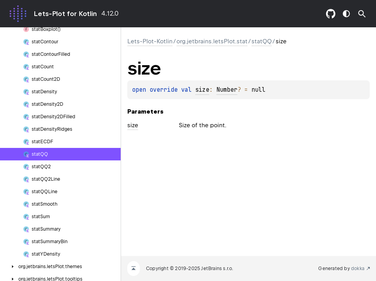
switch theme (346, 13)
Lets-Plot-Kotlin (150, 41)
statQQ (261, 41)
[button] (362, 13)
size (202, 90)
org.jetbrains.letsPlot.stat (212, 41)
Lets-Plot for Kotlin (65, 14)
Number (226, 90)
